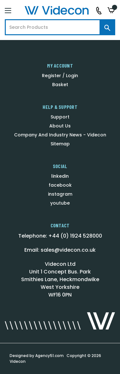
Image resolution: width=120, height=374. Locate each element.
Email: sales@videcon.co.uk (60, 250)
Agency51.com (49, 355)
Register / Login (60, 75)
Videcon (18, 361)
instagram (60, 194)
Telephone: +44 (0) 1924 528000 (60, 236)
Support (60, 117)
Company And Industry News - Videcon (60, 135)
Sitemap (60, 144)
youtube (60, 203)
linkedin (60, 176)
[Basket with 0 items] (111, 10)
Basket (60, 84)
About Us (60, 126)
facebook (60, 185)
